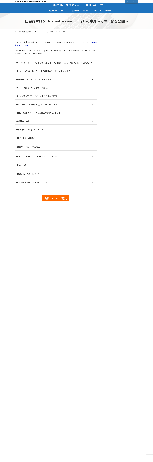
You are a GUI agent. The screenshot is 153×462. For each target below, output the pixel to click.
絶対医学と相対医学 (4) (114, 336)
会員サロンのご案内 (121, 109)
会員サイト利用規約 (74, 427)
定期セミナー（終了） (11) (115, 277)
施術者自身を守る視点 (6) (115, 309)
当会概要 (18, 445)
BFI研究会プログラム (54, 448)
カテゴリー (108, 37)
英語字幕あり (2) (111, 356)
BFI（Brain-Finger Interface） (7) (117, 172)
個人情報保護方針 (57, 427)
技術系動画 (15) (111, 304)
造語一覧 (18, 448)
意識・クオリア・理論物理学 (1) (117, 295)
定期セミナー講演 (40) (113, 273)
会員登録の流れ (121, 98)
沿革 (17, 455)
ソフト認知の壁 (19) (113, 237)
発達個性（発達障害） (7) (115, 331)
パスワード (108, 67)
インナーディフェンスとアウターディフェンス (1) (122, 213)
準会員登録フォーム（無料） (87, 445)
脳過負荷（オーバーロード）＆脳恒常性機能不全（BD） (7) (121, 350)
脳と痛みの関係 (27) (113, 340)
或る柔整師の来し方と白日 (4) (116, 300)
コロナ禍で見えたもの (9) (115, 232)
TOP (33, 427)
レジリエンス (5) (111, 246)
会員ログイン (132, 2)
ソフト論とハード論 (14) (114, 241)
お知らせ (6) (110, 203)
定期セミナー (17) (112, 268)
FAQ (112, 448)
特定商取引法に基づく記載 (93, 427)
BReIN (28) (110, 177)
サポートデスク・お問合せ (57, 408)
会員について (108, 87)
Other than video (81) (113, 199)
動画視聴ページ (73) (113, 259)
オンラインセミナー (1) (114, 219)
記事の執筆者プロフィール (55, 452)
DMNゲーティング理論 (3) (115, 191)
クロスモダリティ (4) (113, 228)
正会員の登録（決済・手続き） (88, 442)
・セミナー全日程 (115, 442)
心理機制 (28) (110, 291)
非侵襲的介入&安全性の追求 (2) (117, 365)
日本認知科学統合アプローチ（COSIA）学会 (44, 384)
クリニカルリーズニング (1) (115, 223)
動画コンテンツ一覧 (53, 442)
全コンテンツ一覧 (53, 439)
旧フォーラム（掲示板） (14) (116, 318)
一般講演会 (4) (111, 250)
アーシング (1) (111, 208)
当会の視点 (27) (111, 286)
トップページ (19, 439)
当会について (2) (111, 282)
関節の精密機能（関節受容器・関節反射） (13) (122, 360)
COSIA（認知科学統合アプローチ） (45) (120, 181)
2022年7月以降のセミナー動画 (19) (118, 168)
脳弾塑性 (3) (110, 345)
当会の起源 (19, 458)
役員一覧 (18, 452)
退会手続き (82, 448)
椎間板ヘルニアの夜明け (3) (115, 322)
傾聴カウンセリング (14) (114, 255)
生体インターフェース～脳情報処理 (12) (120, 327)
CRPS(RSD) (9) (111, 186)
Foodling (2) (110, 195)
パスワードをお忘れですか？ (113, 85)
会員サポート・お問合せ (113, 427)
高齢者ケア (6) (111, 369)
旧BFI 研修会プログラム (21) (115, 313)
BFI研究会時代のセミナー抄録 (119, 439)
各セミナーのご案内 (116, 445)
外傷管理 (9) (110, 264)
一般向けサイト (121, 115)
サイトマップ (44, 427)
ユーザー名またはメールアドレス (116, 58)
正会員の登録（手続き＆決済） (121, 103)
